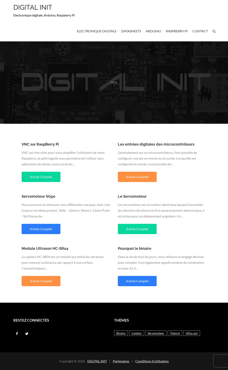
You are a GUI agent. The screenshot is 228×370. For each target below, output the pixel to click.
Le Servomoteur (132, 196)
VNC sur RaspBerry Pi (40, 144)
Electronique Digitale (97, 31)
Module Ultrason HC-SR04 (45, 248)
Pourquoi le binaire (134, 248)
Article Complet (41, 177)
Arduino (153, 31)
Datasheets (131, 31)
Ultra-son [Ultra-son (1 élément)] (192, 333)
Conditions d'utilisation (152, 361)
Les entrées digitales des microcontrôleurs (156, 144)
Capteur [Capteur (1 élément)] (136, 333)
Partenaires (121, 361)
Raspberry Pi (177, 31)
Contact (200, 31)
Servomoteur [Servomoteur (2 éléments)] (156, 333)
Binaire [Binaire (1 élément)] (121, 333)
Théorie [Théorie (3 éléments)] (175, 333)
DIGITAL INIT (32, 7)
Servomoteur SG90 (38, 196)
